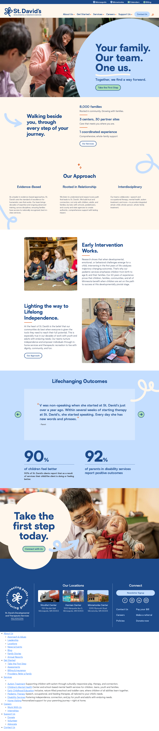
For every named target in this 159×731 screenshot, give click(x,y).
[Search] (152, 14)
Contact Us (122, 609)
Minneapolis (100, 2)
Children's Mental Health (20, 687)
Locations (12, 643)
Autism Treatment (16, 683)
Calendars (134, 2)
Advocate (12, 724)
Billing (148, 2)
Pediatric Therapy (16, 693)
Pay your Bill (142, 609)
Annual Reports (15, 657)
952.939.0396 (17, 618)
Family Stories (14, 653)
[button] (18, 414)
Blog (10, 650)
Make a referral (144, 615)
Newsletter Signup (135, 593)
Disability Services (16, 697)
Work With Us (15, 707)
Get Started (9, 660)
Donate (11, 717)
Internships (13, 710)
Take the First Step (108, 87)
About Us (8, 633)
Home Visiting (14, 700)
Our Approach (33, 355)
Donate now (142, 620)
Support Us (9, 714)
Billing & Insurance (17, 670)
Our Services (88, 144)
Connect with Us (34, 549)
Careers (120, 615)
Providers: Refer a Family (20, 673)
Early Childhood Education (21, 690)
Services (8, 677)
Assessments (14, 667)
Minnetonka (118, 2)
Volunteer (12, 720)
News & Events (15, 646)
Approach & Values (17, 636)
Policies (120, 620)
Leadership (13, 640)
